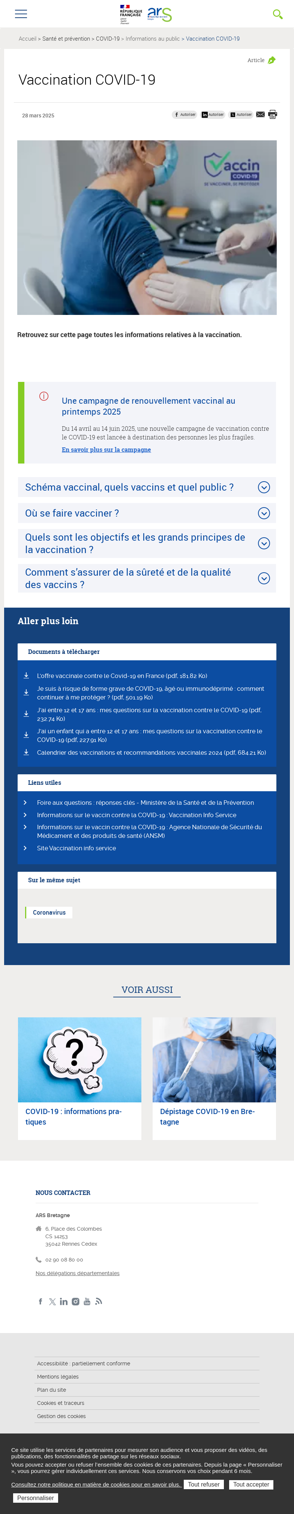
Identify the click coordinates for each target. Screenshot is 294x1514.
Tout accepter (251, 1484)
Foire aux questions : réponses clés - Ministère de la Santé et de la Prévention (145, 802)
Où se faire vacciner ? (72, 512)
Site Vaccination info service (76, 848)
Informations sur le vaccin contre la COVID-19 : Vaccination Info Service (136, 815)
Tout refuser (203, 1484)
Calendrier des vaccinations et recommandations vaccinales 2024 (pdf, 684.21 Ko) (151, 752)
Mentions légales (58, 1377)
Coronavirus (49, 912)
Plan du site (51, 1390)
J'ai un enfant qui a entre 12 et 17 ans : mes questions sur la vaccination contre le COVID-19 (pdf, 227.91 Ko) (149, 735)
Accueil (27, 38)
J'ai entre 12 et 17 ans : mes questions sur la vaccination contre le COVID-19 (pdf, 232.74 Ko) (149, 714)
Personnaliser (35, 1498)
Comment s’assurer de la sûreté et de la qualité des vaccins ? (128, 578)
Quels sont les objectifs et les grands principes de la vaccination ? (135, 543)
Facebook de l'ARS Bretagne (41, 1302)
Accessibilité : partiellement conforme (83, 1363)
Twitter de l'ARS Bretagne (52, 1302)
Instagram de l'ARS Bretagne (75, 1302)
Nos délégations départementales (78, 1273)
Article (256, 60)
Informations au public (153, 38)
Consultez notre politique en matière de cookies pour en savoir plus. (96, 1484)
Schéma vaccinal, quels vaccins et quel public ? (129, 486)
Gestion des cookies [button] (61, 1416)
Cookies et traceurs (60, 1403)
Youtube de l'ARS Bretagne (87, 1302)
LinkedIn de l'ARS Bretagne (64, 1302)
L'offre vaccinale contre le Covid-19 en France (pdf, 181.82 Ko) (122, 675)
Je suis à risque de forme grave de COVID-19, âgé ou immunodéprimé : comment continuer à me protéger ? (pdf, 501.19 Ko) (150, 693)
